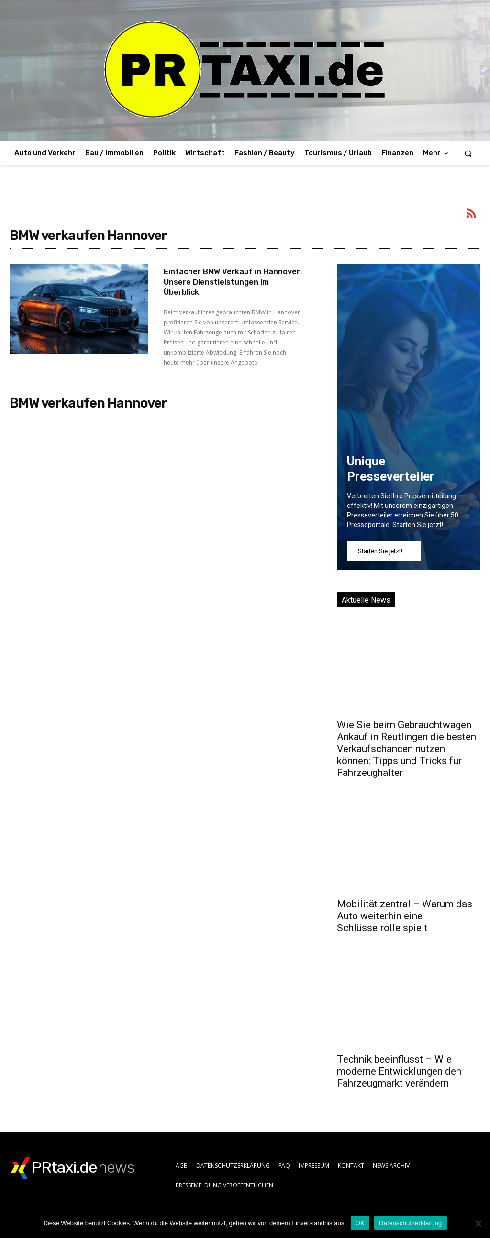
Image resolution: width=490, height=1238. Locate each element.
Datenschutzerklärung (410, 1223)
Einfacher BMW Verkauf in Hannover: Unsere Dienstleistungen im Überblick (227, 281)
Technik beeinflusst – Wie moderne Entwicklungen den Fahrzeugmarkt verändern (399, 1071)
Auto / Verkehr (28, 348)
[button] (468, 153)
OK (360, 1223)
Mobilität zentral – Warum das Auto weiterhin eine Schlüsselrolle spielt (404, 916)
